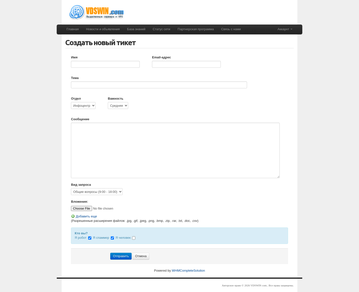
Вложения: (79, 201)
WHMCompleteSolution (188, 270)
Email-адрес (161, 57)
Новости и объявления (103, 29)
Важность (115, 98)
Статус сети (161, 29)
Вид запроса (81, 184)
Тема (75, 78)
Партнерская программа (196, 29)
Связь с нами (231, 29)
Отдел (76, 98)
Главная (73, 29)
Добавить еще (84, 216)
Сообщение (80, 119)
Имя (74, 57)
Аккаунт (284, 29)
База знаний (136, 29)
